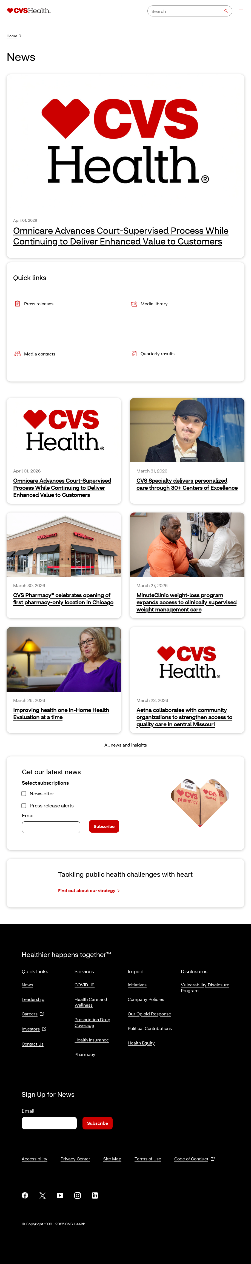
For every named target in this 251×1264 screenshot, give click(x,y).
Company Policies (146, 997)
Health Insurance (92, 1037)
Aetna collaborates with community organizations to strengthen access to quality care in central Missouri (184, 717)
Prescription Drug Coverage (92, 1020)
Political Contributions (150, 1026)
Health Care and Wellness (91, 1000)
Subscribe (104, 826)
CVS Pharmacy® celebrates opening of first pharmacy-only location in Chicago (63, 598)
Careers (33, 1012)
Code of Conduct (194, 1152)
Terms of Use (148, 1152)
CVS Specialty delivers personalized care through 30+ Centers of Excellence (187, 484)
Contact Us (33, 1041)
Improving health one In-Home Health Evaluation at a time (61, 713)
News (27, 982)
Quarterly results (152, 354)
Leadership (33, 997)
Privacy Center (75, 1152)
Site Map (112, 1152)
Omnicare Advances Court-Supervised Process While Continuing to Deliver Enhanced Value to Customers (121, 235)
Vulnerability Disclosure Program (205, 985)
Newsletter (42, 793)
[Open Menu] (238, 11)
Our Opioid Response (149, 1011)
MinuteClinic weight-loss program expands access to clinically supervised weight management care (186, 602)
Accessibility (34, 1152)
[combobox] (189, 10)
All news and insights (125, 745)
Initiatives (137, 982)
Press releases (33, 304)
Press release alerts (52, 805)
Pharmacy (85, 1052)
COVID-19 (85, 982)
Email (28, 815)
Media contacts (34, 354)
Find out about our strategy (88, 890)
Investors (34, 1027)
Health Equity (141, 1040)
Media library (149, 304)
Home (14, 35)
